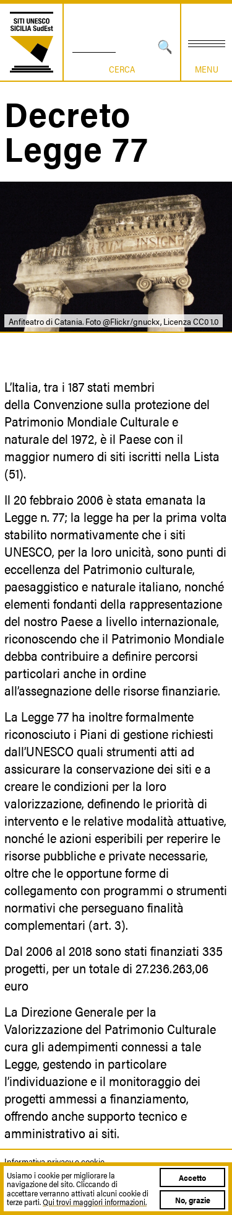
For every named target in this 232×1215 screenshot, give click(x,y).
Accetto (192, 1177)
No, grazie (192, 1200)
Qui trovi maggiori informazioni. (95, 1202)
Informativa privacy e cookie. (55, 1161)
